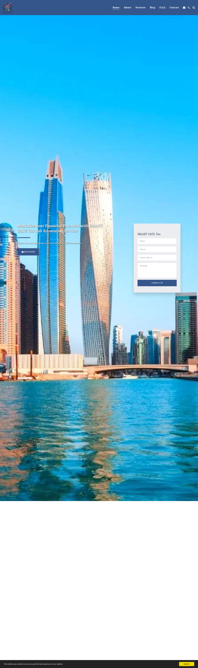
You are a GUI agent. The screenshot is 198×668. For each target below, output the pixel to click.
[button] (184, 7)
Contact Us (157, 283)
